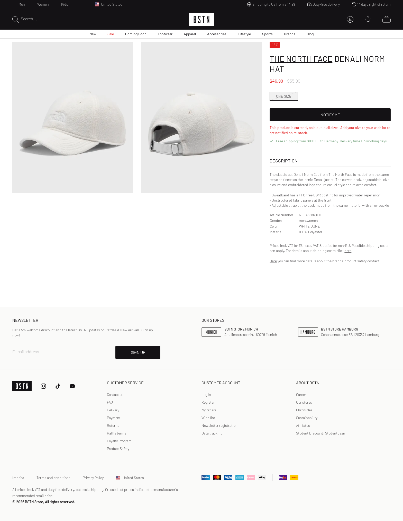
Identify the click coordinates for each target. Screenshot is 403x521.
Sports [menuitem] (267, 34)
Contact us (115, 394)
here (347, 250)
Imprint (18, 477)
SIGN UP (138, 352)
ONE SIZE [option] (283, 96)
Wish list (208, 417)
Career (301, 394)
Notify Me (330, 114)
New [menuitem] (92, 34)
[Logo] (201, 19)
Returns (113, 425)
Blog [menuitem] (310, 34)
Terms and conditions (53, 477)
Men (22, 4)
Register (208, 402)
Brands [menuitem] (289, 34)
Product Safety (118, 448)
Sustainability (306, 417)
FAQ (110, 402)
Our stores (304, 402)
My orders (209, 410)
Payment (114, 417)
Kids (64, 4)
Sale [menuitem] (110, 34)
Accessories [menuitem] (216, 34)
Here (273, 261)
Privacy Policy (93, 477)
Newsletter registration (219, 425)
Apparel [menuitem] (190, 34)
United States (130, 477)
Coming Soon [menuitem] (135, 34)
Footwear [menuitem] (165, 34)
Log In (206, 394)
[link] (206, 394)
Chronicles (304, 410)
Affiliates (303, 425)
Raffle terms (116, 433)
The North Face (301, 58)
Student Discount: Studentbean (320, 433)
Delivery (113, 410)
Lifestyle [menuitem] (244, 34)
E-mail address (25, 351)
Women (43, 4)
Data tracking (212, 433)
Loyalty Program (119, 441)
